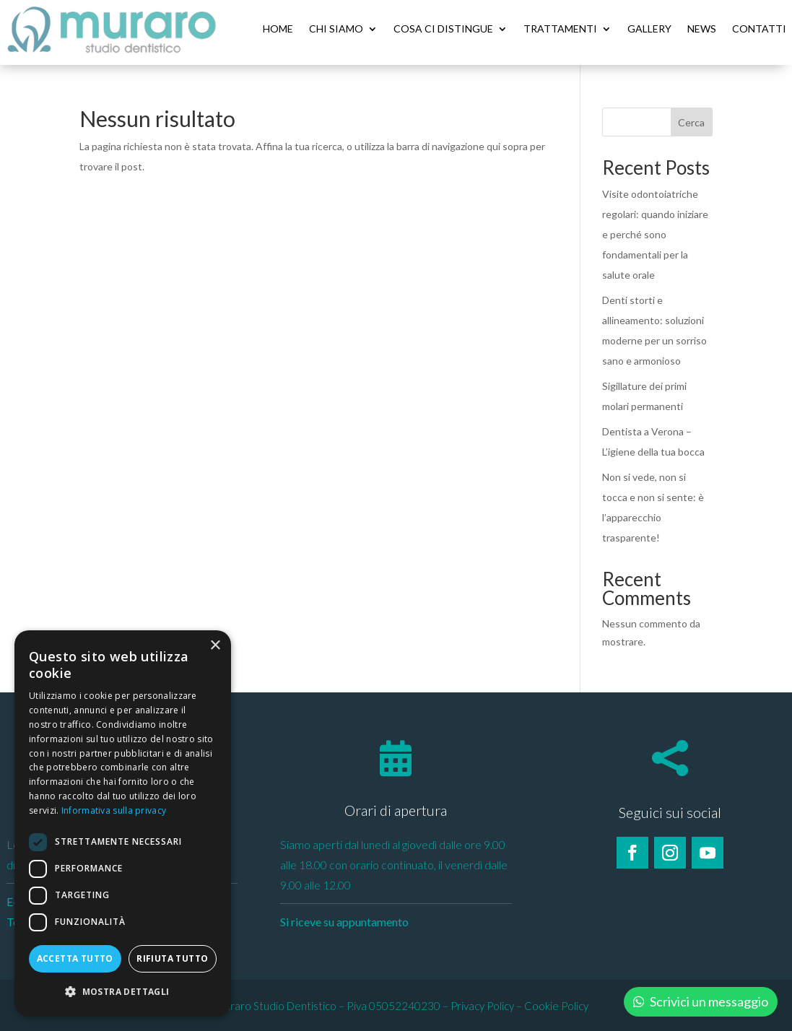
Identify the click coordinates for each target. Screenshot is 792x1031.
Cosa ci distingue (443, 28)
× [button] (214, 645)
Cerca (691, 122)
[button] (123, 992)
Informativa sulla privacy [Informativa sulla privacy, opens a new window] (114, 810)
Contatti (759, 28)
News (701, 28)
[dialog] (122, 823)
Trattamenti (560, 28)
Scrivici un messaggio (709, 1001)
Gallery (649, 28)
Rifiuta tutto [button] (172, 958)
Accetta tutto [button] (75, 958)
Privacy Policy (482, 1005)
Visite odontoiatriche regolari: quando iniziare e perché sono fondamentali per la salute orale (655, 233)
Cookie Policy (556, 1005)
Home (278, 28)
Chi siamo (336, 28)
